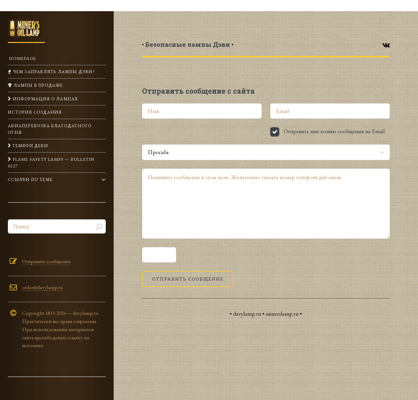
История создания (35, 112)
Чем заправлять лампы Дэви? (53, 71)
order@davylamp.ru (42, 287)
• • (187, 44)
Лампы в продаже (37, 85)
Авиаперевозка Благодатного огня (50, 129)
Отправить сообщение (46, 261)
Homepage (22, 58)
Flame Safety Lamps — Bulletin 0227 (51, 162)
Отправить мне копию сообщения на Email (334, 131)
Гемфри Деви (29, 145)
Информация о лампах (44, 99)
